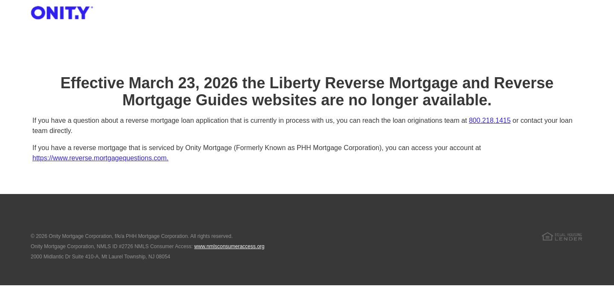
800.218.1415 (490, 120)
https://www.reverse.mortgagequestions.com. (100, 158)
